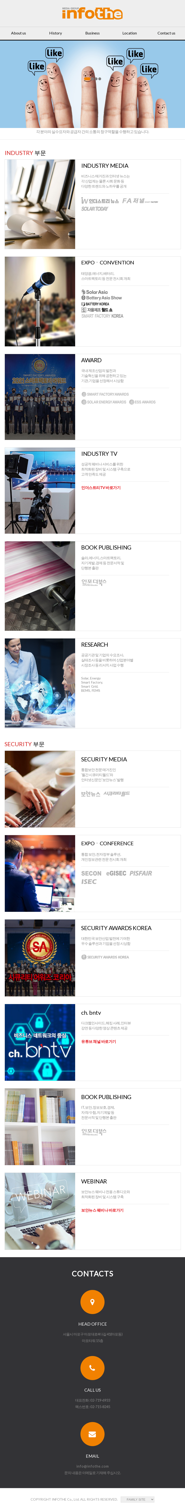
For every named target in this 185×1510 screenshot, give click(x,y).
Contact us (166, 33)
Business (92, 33)
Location (129, 33)
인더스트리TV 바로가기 (100, 487)
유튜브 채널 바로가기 (98, 1041)
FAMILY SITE (137, 1500)
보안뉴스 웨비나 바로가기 (102, 1210)
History (55, 33)
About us (18, 33)
